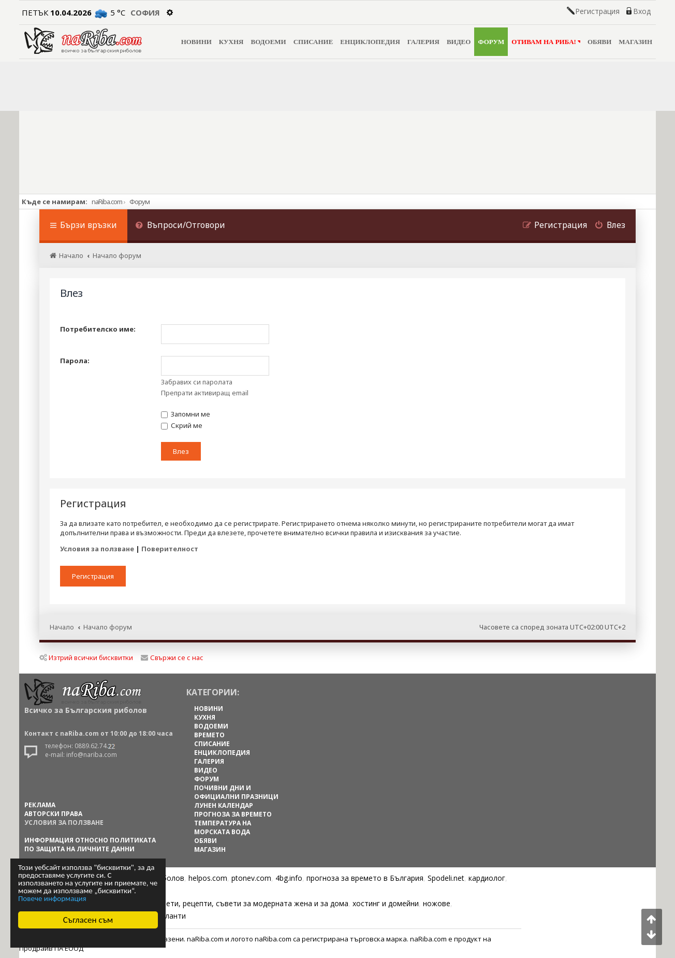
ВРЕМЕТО (209, 735)
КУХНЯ (231, 42)
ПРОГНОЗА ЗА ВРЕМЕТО (233, 814)
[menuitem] (180, 226)
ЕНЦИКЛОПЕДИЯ (370, 42)
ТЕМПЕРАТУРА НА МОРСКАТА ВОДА (222, 827)
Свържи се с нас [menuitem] (172, 657)
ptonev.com (251, 878)
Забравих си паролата (196, 382)
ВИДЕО (459, 42)
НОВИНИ (196, 42)
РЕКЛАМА (39, 804)
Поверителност (169, 548)
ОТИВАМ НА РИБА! (545, 42)
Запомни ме (185, 414)
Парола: (75, 360)
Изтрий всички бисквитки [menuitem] (86, 657)
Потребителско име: (98, 329)
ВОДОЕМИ (268, 42)
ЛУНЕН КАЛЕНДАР (223, 805)
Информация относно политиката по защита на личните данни (90, 844)
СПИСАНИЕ (313, 42)
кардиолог (486, 878)
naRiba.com (107, 201)
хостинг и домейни (386, 903)
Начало (62, 627)
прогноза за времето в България (364, 878)
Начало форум (107, 627)
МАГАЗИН (635, 42)
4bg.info (288, 878)
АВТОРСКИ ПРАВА (53, 813)
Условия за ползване (97, 548)
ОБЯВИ (599, 42)
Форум (139, 201)
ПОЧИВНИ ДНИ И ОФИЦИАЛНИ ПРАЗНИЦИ (236, 792)
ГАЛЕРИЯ (423, 42)
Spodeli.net (446, 878)
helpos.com (207, 878)
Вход (642, 11)
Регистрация (597, 11)
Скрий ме (181, 425)
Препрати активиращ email (204, 392)
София (145, 12)
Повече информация (52, 899)
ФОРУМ (491, 42)
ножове (436, 903)
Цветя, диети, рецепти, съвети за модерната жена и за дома (239, 903)
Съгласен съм (88, 919)
